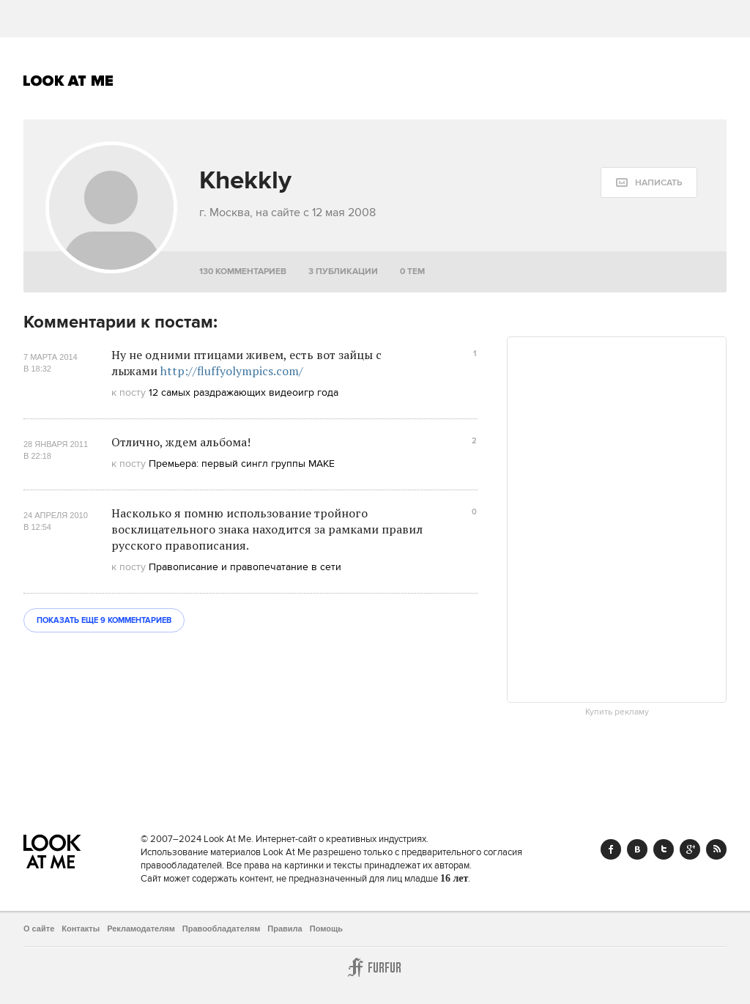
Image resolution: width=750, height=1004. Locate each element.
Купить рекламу (617, 712)
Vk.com (637, 849)
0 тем (412, 271)
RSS (716, 849)
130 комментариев (242, 271)
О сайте (38, 928)
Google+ (690, 849)
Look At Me (68, 80)
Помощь (326, 928)
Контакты (81, 928)
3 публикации (343, 271)
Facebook (611, 849)
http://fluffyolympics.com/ (231, 371)
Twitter (663, 849)
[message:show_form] (649, 182)
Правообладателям (221, 928)
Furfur (375, 967)
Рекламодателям (141, 928)
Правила (284, 928)
